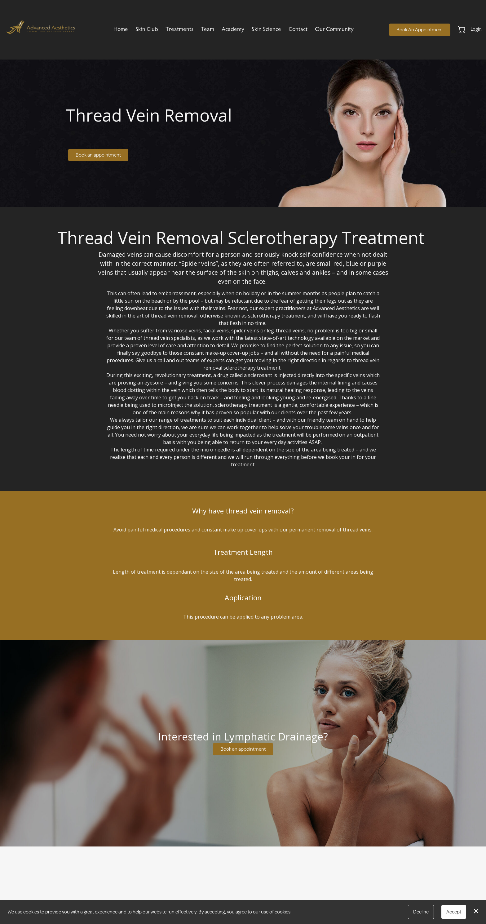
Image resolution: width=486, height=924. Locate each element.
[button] (462, 29)
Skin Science (266, 30)
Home (120, 30)
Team (207, 30)
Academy (233, 30)
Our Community (334, 30)
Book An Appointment (419, 30)
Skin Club (146, 30)
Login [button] (476, 29)
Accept (453, 912)
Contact (298, 30)
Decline (421, 912)
